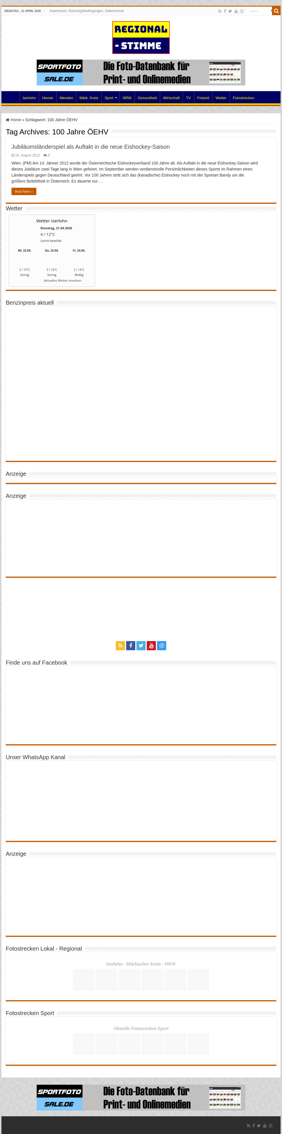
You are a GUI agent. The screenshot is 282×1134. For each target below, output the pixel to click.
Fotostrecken (243, 98)
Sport (109, 98)
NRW (127, 98)
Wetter (221, 98)
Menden (66, 98)
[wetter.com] (24, 281)
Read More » (24, 191)
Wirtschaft (171, 98)
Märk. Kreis (88, 98)
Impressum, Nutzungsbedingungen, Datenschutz (87, 11)
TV (188, 98)
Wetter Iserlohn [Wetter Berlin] (52, 221)
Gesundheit (147, 98)
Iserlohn (29, 98)
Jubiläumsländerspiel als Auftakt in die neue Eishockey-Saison (90, 147)
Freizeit (203, 98)
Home (11, 97)
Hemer (47, 98)
